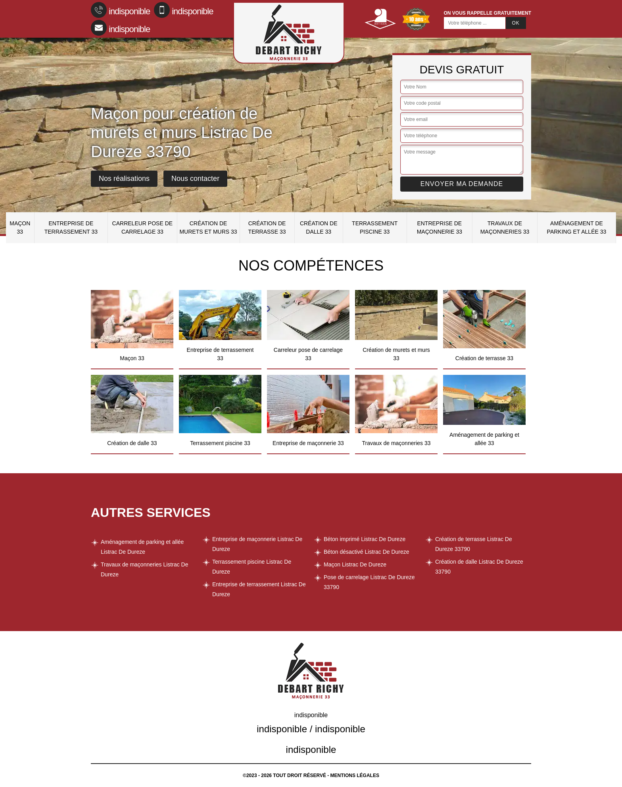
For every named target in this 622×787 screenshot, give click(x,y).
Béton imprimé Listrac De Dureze (364, 539)
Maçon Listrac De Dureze (355, 564)
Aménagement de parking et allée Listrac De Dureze (142, 547)
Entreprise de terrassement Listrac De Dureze (259, 589)
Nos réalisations (124, 178)
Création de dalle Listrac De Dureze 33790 (479, 567)
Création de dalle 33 (319, 227)
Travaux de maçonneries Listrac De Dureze (144, 569)
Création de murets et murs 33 (208, 227)
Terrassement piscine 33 (374, 227)
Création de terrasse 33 (267, 227)
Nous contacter (195, 178)
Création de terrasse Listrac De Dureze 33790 (473, 544)
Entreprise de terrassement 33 (71, 227)
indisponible (120, 10)
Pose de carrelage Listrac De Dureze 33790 (369, 582)
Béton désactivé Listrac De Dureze (366, 552)
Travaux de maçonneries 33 (505, 227)
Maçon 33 (20, 227)
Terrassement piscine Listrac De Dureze (251, 567)
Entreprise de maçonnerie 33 (439, 227)
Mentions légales (354, 775)
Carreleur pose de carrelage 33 (142, 227)
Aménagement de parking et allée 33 (577, 227)
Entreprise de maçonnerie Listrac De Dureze (257, 544)
